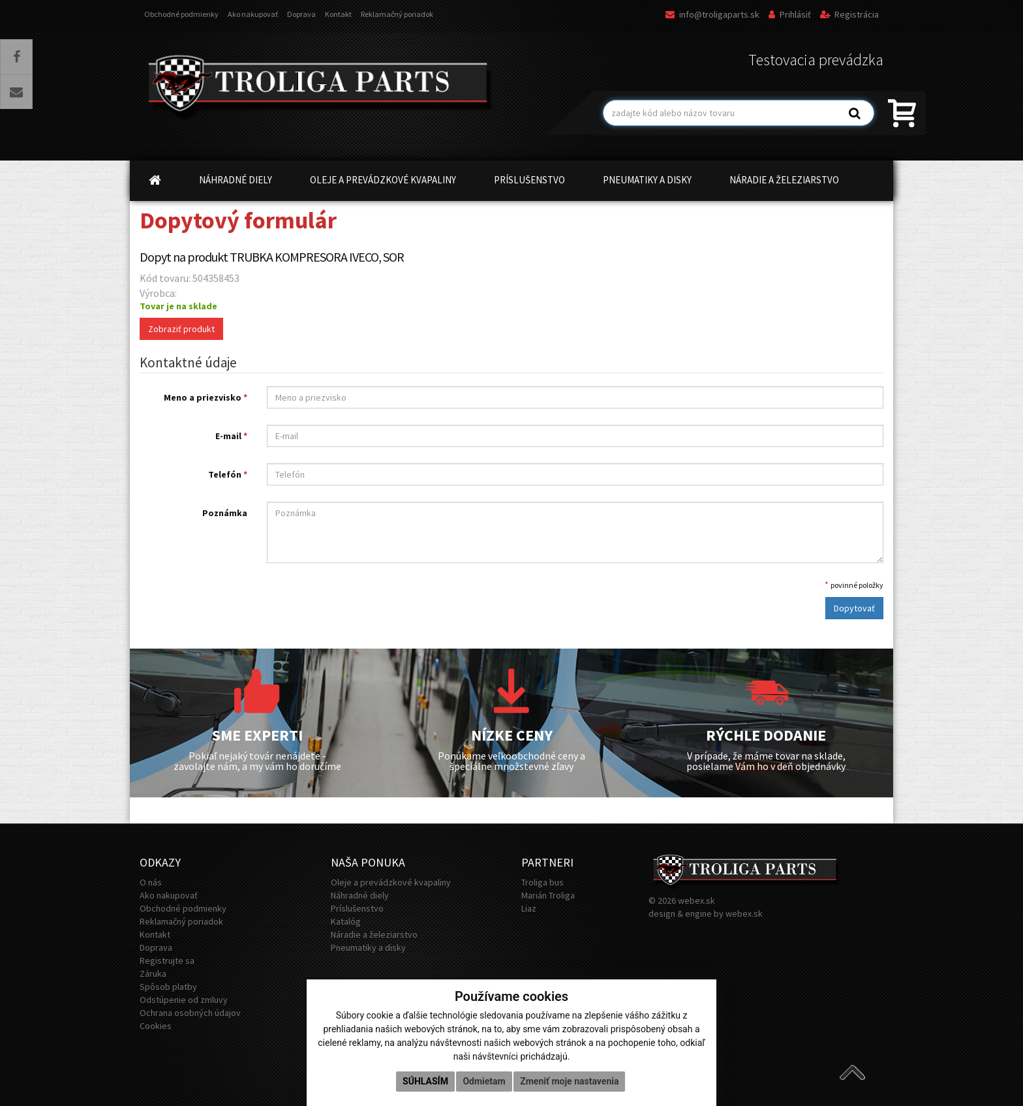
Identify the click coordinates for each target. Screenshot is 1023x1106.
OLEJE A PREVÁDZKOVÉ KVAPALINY (383, 180)
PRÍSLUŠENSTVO (529, 180)
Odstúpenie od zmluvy (184, 1000)
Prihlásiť (790, 14)
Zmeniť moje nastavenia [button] (569, 1081)
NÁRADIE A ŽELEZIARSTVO (784, 180)
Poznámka (224, 513)
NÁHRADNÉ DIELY (235, 180)
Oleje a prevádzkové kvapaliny (391, 882)
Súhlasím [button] (425, 1081)
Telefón (227, 474)
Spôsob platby (168, 986)
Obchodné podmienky (181, 14)
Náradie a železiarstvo (374, 934)
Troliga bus (542, 882)
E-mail (231, 436)
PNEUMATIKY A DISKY (647, 180)
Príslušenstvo (357, 908)
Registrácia (849, 14)
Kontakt (338, 14)
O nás (151, 882)
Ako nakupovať (253, 14)
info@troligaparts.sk (712, 14)
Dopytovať (854, 608)
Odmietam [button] (484, 1081)
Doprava (301, 14)
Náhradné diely (360, 895)
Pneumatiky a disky (368, 947)
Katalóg (346, 921)
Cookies (156, 1026)
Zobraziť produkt (181, 329)
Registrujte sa (167, 960)
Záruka (153, 973)
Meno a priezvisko (205, 397)
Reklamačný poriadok (397, 14)
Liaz (528, 908)
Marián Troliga (548, 895)
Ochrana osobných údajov (190, 1013)
